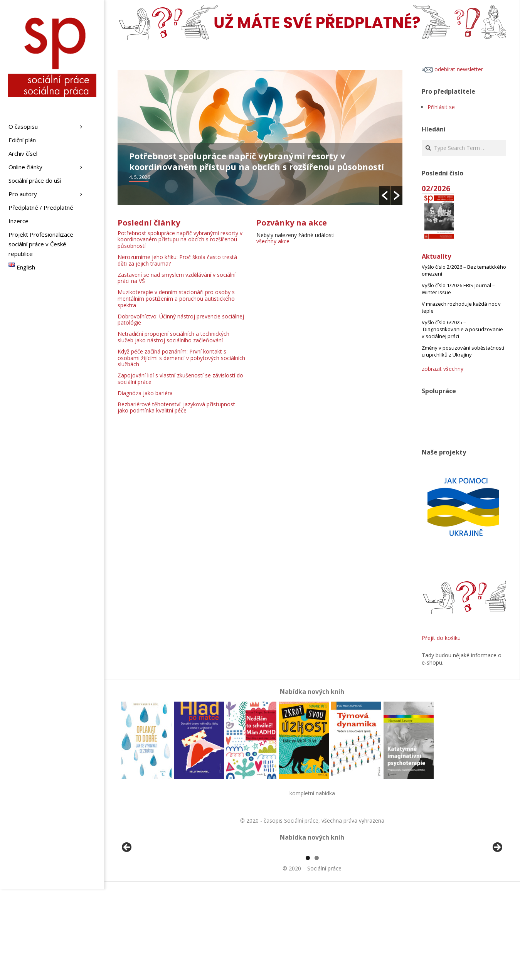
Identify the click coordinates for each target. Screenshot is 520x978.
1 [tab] (308, 946)
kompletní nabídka (312, 793)
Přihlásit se (441, 107)
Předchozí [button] (127, 892)
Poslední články (149, 222)
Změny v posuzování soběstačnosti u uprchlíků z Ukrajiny (463, 351)
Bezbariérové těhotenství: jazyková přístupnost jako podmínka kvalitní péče (176, 407)
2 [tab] (317, 946)
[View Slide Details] (148, 894)
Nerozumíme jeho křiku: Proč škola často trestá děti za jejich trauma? (177, 260)
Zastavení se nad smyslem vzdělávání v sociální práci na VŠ (177, 278)
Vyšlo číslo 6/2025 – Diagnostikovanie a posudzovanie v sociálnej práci (462, 329)
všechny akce (272, 241)
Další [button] (497, 892)
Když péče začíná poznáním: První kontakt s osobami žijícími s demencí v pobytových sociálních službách (181, 358)
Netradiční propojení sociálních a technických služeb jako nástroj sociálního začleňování (173, 337)
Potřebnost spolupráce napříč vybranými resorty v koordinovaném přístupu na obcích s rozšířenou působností (256, 161)
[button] (384, 195)
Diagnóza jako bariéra (145, 393)
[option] (260, 137)
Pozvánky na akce (291, 222)
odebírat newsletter (452, 69)
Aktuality (436, 256)
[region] (312, 894)
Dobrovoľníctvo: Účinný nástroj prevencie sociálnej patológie (181, 320)
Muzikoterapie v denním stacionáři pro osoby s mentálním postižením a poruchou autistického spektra (176, 298)
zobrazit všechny (442, 368)
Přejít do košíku (441, 637)
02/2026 (436, 188)
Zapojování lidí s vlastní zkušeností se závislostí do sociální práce (180, 378)
